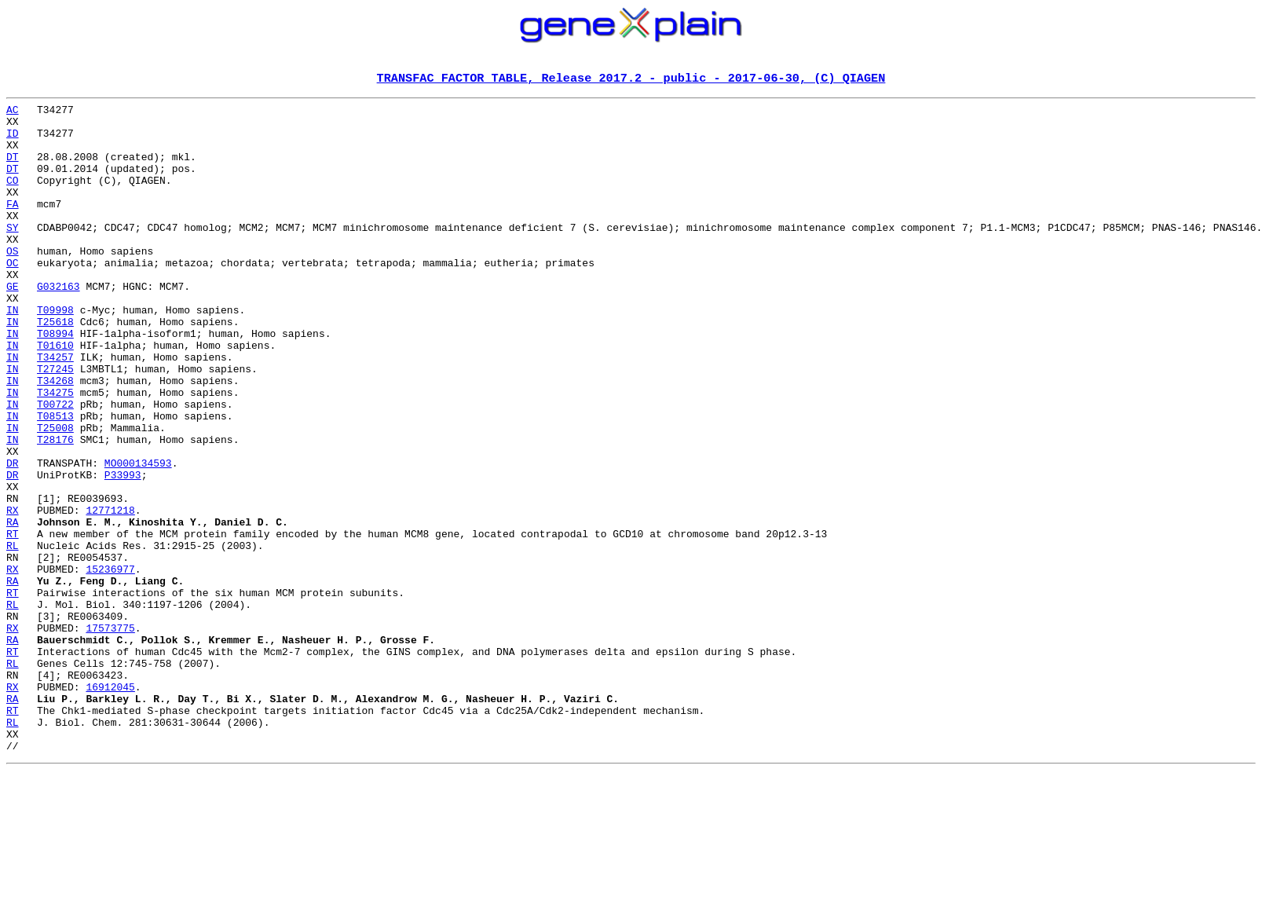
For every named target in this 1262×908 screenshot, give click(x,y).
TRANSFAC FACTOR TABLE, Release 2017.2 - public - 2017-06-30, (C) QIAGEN (631, 79)
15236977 (110, 664)
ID (12, 141)
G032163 (58, 325)
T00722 (55, 466)
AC (12, 113)
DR (12, 537)
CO (12, 198)
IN (12, 353)
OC (12, 297)
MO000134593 (138, 537)
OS (12, 283)
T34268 (55, 438)
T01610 (55, 396)
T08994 (55, 382)
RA (12, 608)
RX (12, 594)
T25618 (55, 368)
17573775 (110, 735)
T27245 (55, 424)
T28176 (55, 509)
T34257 (55, 410)
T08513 (55, 481)
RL (12, 636)
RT (12, 622)
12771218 (110, 594)
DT (12, 170)
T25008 (55, 495)
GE (12, 325)
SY (12, 254)
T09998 (55, 353)
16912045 (110, 806)
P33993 (122, 551)
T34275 (55, 452)
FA (12, 226)
